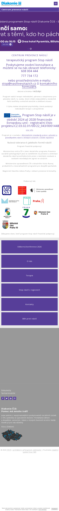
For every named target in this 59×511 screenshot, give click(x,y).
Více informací (42, 509)
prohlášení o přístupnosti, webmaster (27, 450)
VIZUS (9, 450)
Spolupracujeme (8, 393)
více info (29, 130)
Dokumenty (6, 390)
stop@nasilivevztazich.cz (19, 83)
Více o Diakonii (7, 426)
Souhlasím (54, 509)
